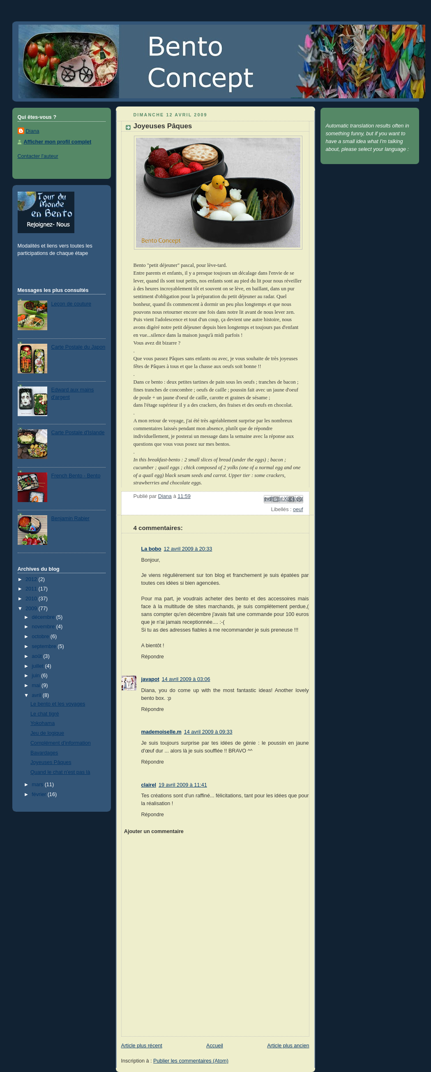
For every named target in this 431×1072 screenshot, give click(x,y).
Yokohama (42, 723)
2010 (32, 599)
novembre (44, 627)
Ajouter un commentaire (154, 831)
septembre (45, 646)
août (37, 656)
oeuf (298, 509)
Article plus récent (141, 1046)
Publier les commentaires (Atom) (190, 1061)
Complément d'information (60, 743)
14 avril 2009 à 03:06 (186, 679)
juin (36, 675)
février (40, 794)
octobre (41, 636)
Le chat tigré (44, 714)
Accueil (214, 1046)
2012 (32, 579)
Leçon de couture (71, 304)
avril (37, 695)
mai (36, 685)
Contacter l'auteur (38, 156)
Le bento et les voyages (57, 704)
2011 (32, 589)
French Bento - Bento (76, 476)
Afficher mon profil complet (58, 142)
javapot (150, 679)
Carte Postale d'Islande (78, 432)
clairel (148, 785)
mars (38, 784)
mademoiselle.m (161, 732)
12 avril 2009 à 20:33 (188, 549)
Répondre (152, 657)
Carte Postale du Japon (78, 347)
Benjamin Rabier (70, 518)
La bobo (151, 549)
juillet (38, 666)
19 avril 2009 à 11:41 (183, 785)
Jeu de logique (47, 733)
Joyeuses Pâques (50, 762)
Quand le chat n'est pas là (60, 772)
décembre (44, 617)
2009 (32, 608)
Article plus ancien (288, 1046)
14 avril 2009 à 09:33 (208, 732)
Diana (32, 131)
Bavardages (44, 753)
